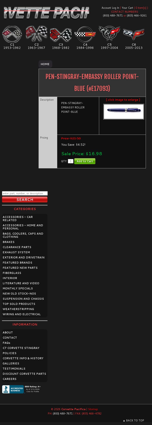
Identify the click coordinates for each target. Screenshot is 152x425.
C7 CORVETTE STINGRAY (21, 348)
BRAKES (8, 242)
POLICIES (9, 353)
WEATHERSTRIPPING (18, 309)
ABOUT (8, 332)
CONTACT (10, 337)
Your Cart (127, 8)
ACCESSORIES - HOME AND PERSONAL (23, 227)
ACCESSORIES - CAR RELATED (18, 218)
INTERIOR (10, 278)
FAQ (6, 343)
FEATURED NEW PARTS (20, 268)
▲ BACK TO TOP (133, 420)
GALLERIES (11, 363)
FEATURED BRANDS (17, 262)
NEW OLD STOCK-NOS (19, 293)
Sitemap (93, 409)
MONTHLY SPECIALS (18, 288)
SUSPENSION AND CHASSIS (23, 299)
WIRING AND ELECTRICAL (22, 314)
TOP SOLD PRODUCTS (19, 304)
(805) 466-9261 (137, 15)
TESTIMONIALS (14, 368)
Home (45, 64)
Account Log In (110, 8)
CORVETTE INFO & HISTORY (23, 358)
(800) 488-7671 (113, 15)
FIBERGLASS (12, 273)
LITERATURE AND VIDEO (21, 283)
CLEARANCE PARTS (17, 247)
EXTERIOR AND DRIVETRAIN (24, 257)
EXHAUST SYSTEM (16, 252)
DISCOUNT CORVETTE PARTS (24, 374)
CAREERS (9, 379)
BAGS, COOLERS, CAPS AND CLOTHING (23, 235)
